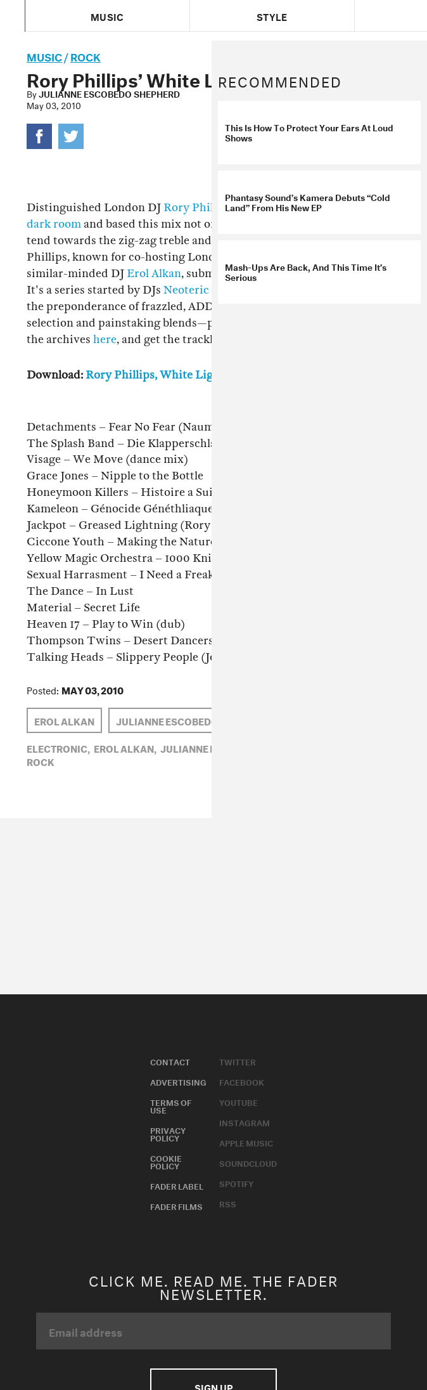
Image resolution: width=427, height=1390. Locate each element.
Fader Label (176, 1185)
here (105, 339)
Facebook (241, 1081)
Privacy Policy (168, 1133)
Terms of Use (170, 1105)
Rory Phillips (198, 207)
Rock (85, 55)
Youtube (238, 1101)
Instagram (244, 1121)
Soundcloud (248, 1162)
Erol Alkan (154, 273)
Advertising (178, 1081)
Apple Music (246, 1142)
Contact (170, 1061)
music (44, 55)
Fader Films (176, 1205)
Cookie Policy (166, 1161)
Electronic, (58, 748)
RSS (227, 1203)
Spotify (236, 1182)
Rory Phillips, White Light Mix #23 (178, 375)
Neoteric (186, 290)
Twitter (237, 1061)
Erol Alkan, (125, 748)
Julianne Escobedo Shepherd (109, 93)
